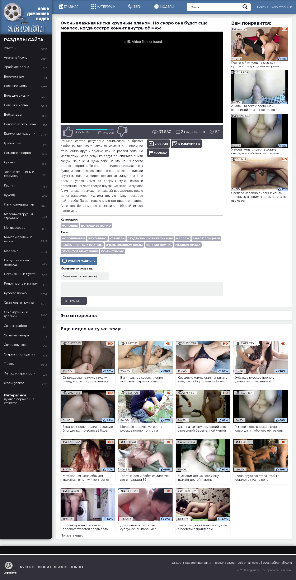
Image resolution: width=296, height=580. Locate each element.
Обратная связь (249, 562)
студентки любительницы (150, 238)
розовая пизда (188, 245)
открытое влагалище (80, 251)
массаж (182, 238)
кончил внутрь (159, 245)
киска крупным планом (82, 245)
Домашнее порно (96, 225)
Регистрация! (281, 7)
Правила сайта (224, 562)
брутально (97, 238)
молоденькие (73, 238)
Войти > (263, 7)
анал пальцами (206, 238)
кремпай (117, 238)
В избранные (186, 143)
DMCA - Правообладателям (191, 562)
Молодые (70, 225)
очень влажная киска (124, 245)
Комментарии (78, 261)
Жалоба (158, 152)
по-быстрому (112, 251)
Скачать (158, 143)
